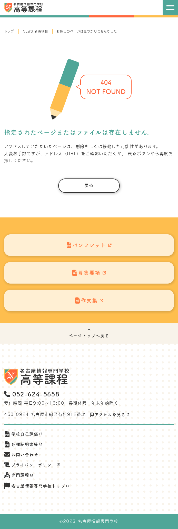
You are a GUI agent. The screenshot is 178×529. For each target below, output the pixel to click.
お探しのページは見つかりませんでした (86, 31)
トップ (9, 31)
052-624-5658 (31, 394)
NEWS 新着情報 (35, 31)
